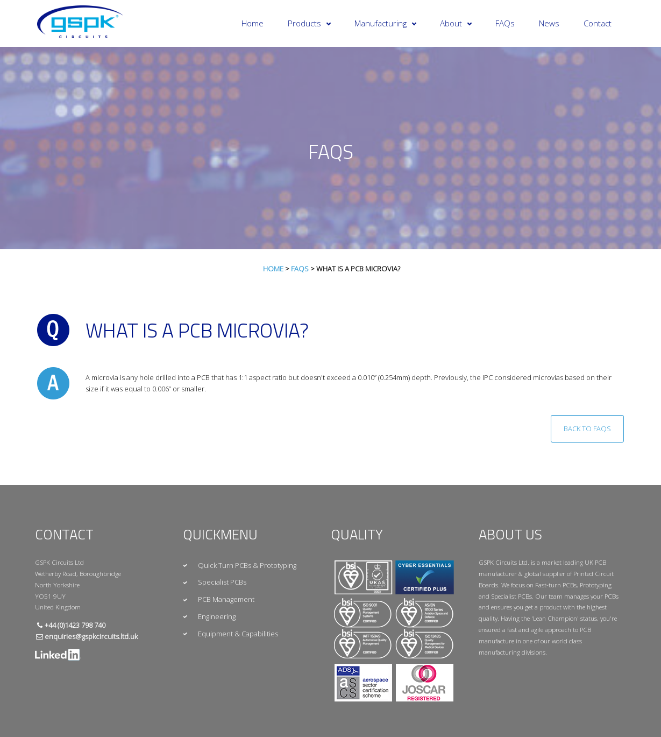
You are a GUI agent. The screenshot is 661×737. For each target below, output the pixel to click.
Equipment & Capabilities (238, 633)
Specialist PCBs (222, 582)
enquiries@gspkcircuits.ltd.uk (91, 636)
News (549, 23)
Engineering (217, 616)
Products (309, 23)
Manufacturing (385, 23)
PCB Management (226, 599)
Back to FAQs (587, 428)
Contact (598, 23)
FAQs (505, 23)
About (456, 23)
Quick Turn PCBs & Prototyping (247, 565)
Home (252, 23)
